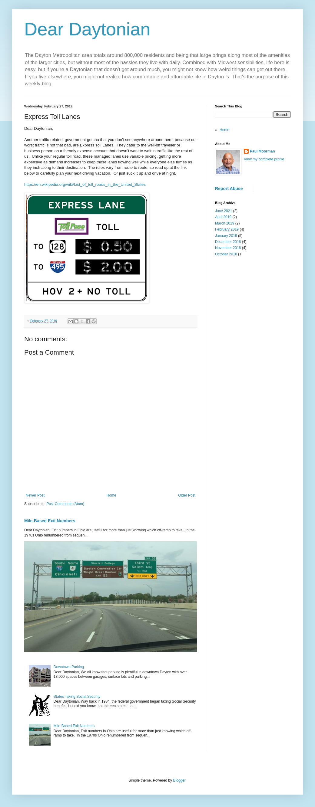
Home (111, 495)
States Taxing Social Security (77, 696)
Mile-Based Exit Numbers (49, 520)
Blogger (179, 780)
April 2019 (223, 217)
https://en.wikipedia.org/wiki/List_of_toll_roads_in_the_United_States (85, 184)
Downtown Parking (69, 667)
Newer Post (35, 495)
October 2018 (226, 254)
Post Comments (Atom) (65, 504)
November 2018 (228, 248)
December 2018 (228, 242)
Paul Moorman (262, 151)
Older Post (186, 495)
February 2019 (227, 229)
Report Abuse (229, 188)
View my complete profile (264, 159)
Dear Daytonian (87, 29)
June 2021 (223, 211)
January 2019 (226, 236)
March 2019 (224, 223)
